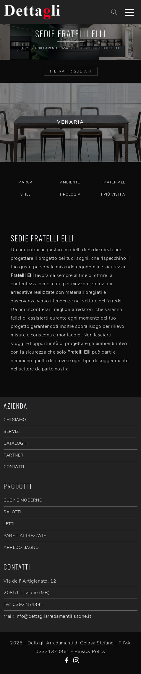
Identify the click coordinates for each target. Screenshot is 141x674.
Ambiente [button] (70, 182)
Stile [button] (25, 194)
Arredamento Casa (51, 48)
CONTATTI (14, 467)
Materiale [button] (114, 182)
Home (25, 48)
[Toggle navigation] (129, 12)
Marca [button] (25, 182)
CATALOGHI (16, 443)
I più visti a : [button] (114, 194)
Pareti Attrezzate (25, 535)
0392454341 (28, 604)
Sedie (78, 48)
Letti (9, 524)
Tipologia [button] (70, 194)
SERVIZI (12, 431)
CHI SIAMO (15, 420)
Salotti (12, 512)
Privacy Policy (90, 651)
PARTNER (14, 455)
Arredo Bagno (21, 547)
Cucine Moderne (23, 500)
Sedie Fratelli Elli (105, 48)
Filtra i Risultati (70, 71)
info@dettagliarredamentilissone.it (53, 616)
